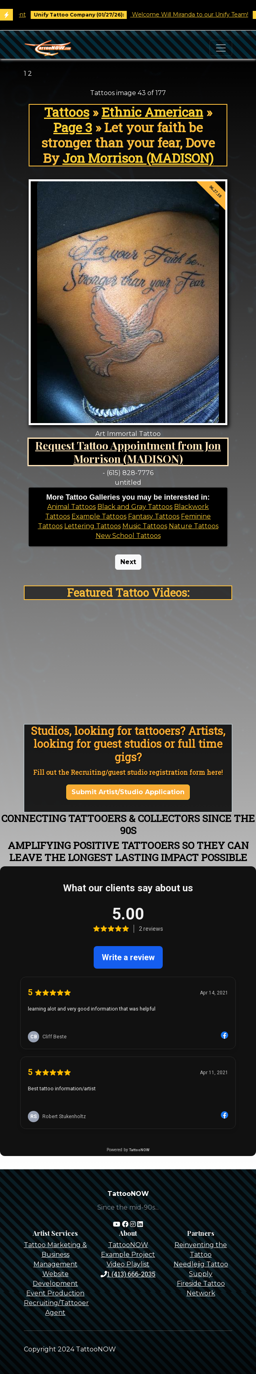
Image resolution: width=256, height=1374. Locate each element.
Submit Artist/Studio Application (128, 792)
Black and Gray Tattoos (134, 507)
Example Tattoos (98, 516)
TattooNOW (128, 1245)
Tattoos (66, 112)
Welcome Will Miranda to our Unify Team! (195, 14)
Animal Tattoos (71, 507)
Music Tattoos (144, 526)
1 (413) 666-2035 (128, 1274)
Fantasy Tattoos (153, 516)
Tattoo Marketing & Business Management (55, 1254)
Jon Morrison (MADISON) (138, 157)
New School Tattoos (128, 536)
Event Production (55, 1293)
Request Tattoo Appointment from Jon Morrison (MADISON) (128, 451)
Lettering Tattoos (92, 526)
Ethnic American (152, 112)
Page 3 (72, 127)
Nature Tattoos (193, 526)
